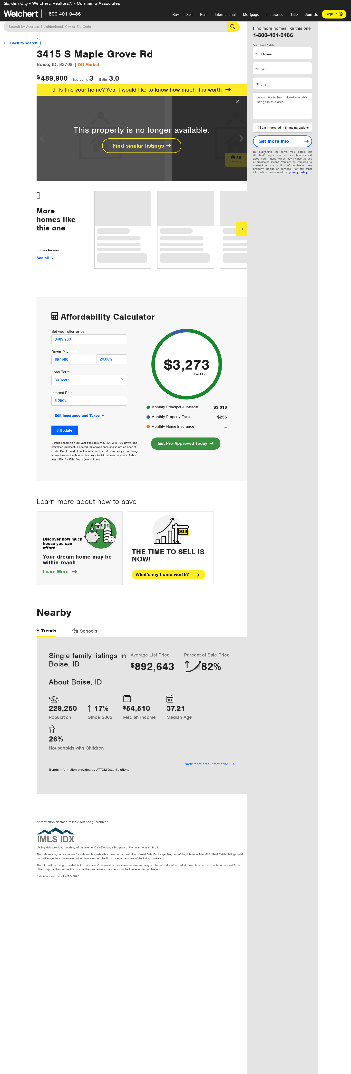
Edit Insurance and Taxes (77, 415)
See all (45, 258)
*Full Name (263, 54)
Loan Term (60, 372)
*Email (259, 69)
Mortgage (251, 14)
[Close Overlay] (238, 101)
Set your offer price (67, 331)
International (225, 14)
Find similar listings (141, 145)
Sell (189, 14)
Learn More (60, 572)
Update (66, 430)
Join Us (311, 14)
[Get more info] (282, 141)
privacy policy (298, 172)
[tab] (46, 632)
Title (294, 14)
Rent (203, 14)
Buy (175, 14)
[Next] (241, 229)
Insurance (274, 14)
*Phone (260, 84)
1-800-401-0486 (62, 14)
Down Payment (64, 351)
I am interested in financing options (282, 127)
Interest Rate (61, 392)
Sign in (334, 14)
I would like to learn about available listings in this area (282, 105)
